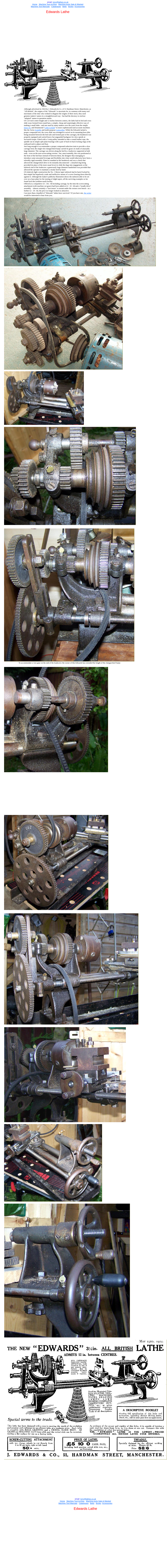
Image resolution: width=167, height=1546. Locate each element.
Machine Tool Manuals (40, 6)
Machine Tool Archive (48, 4)
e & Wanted (78, 4)
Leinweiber (60, 130)
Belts (64, 6)
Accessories (79, 6)
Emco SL (27, 128)
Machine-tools (64, 4)
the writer (87, 193)
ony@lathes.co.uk (60, 2)
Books (71, 6)
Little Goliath (50, 128)
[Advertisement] (58, 36)
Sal (71, 4)
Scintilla (38, 130)
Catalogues (56, 6)
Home (34, 4)
